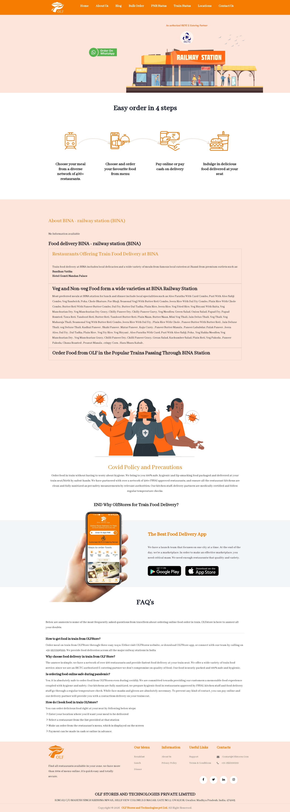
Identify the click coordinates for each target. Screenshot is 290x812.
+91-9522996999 (228, 763)
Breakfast (139, 756)
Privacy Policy (169, 763)
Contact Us (226, 6)
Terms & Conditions (200, 763)
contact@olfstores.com (228, 756)
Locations (204, 6)
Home (84, 6)
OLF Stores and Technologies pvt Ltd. (145, 808)
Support (193, 756)
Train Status (182, 6)
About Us (102, 6)
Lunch (137, 763)
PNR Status (158, 6)
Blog (118, 6)
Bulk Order (136, 6)
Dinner (138, 769)
